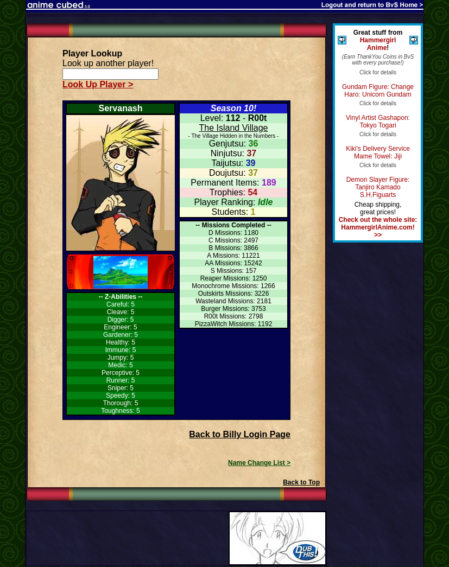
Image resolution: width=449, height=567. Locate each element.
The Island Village (233, 127)
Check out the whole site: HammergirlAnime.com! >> (378, 227)
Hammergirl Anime (378, 44)
